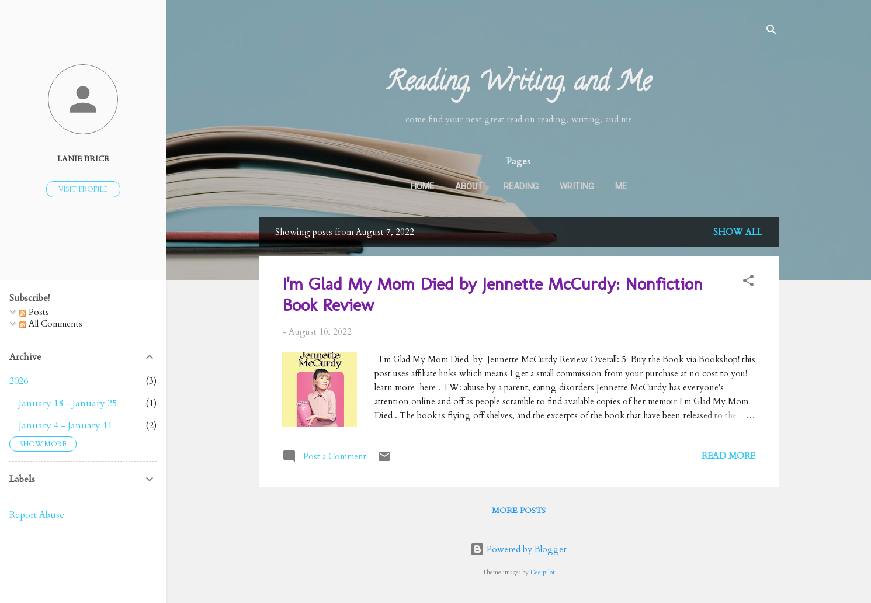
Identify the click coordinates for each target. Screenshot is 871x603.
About (469, 186)
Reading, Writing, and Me (518, 84)
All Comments (50, 324)
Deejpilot (542, 573)
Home (422, 186)
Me (621, 186)
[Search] (772, 32)
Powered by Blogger (518, 549)
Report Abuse (36, 514)
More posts (519, 510)
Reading (521, 186)
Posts (34, 312)
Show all (737, 232)
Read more (728, 456)
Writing (577, 186)
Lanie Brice (83, 159)
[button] (748, 282)
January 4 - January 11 (65, 425)
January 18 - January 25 (68, 403)
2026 (18, 381)
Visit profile (83, 189)
